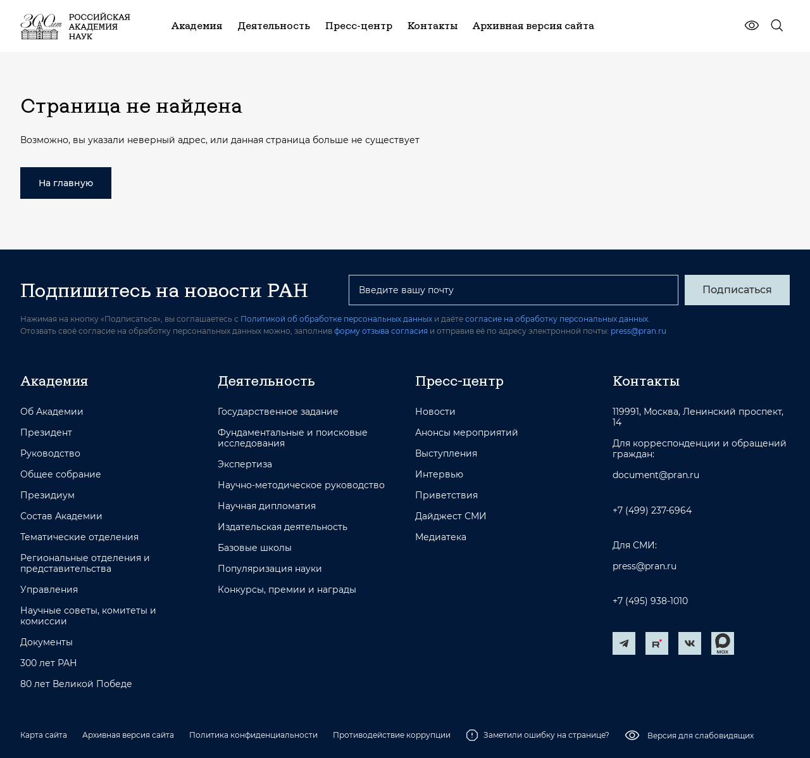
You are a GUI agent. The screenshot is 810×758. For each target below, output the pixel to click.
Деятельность (266, 381)
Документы (46, 642)
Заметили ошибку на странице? (537, 735)
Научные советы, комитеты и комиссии (88, 616)
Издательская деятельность (282, 527)
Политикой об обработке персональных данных (336, 319)
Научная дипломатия (267, 506)
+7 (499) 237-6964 (652, 510)
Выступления (446, 453)
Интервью (439, 474)
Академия (54, 381)
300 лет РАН (48, 663)
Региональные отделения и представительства (85, 563)
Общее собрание (60, 474)
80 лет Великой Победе (76, 684)
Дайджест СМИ (451, 516)
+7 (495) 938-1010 (650, 601)
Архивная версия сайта (128, 735)
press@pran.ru (638, 331)
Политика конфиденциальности (253, 735)
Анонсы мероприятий (466, 432)
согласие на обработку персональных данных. (557, 319)
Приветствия (446, 495)
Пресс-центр (459, 381)
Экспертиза (245, 464)
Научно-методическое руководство (301, 485)
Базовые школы (255, 548)
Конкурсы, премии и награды (287, 589)
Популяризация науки (270, 569)
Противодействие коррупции (392, 735)
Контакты (646, 381)
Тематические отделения (79, 537)
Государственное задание (278, 412)
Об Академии (52, 412)
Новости (435, 412)
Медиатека (440, 537)
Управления (49, 589)
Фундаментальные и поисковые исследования (293, 438)
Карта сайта (43, 735)
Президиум (47, 495)
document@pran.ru (656, 475)
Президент (46, 432)
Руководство (50, 453)
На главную (66, 183)
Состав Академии (61, 516)
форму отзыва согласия (381, 331)
